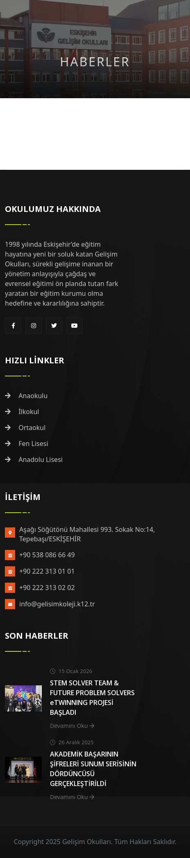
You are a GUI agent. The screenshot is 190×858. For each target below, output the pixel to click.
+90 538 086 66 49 (47, 554)
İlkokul (22, 411)
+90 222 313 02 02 (47, 587)
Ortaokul (25, 427)
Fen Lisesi (26, 443)
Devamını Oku (72, 726)
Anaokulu (26, 395)
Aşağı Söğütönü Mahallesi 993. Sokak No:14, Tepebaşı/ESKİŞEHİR (87, 534)
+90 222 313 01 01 (47, 571)
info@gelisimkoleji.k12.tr (57, 603)
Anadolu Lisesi (34, 459)
